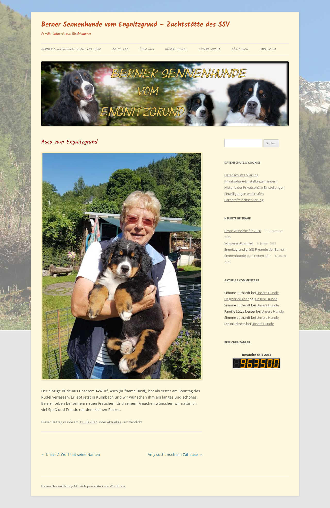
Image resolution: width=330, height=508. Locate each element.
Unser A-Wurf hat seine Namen (70, 454)
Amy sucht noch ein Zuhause (175, 454)
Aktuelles (120, 49)
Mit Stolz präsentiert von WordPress (100, 486)
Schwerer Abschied (238, 243)
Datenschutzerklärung (241, 175)
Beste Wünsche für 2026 (242, 230)
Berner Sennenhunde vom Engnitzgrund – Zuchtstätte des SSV (135, 24)
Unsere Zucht (209, 49)
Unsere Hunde (176, 49)
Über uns (147, 49)
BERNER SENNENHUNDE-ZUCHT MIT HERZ (71, 49)
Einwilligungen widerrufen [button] (244, 193)
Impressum (268, 49)
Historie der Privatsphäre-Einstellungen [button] (254, 187)
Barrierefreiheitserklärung (243, 199)
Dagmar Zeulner (236, 299)
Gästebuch (240, 49)
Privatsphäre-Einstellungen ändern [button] (250, 181)
